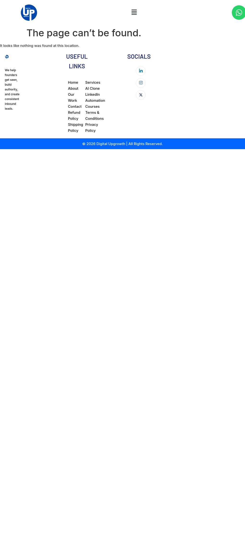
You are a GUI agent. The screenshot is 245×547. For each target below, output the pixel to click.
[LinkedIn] (141, 71)
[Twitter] (141, 95)
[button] (134, 12)
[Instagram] (141, 83)
